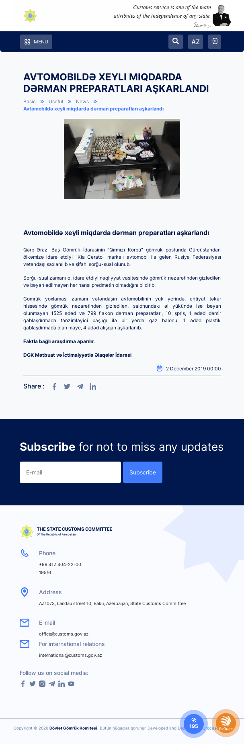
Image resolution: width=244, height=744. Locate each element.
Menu (36, 42)
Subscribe (142, 472)
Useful (56, 101)
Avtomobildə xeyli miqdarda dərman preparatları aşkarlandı (93, 109)
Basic (29, 101)
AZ (195, 42)
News (82, 101)
